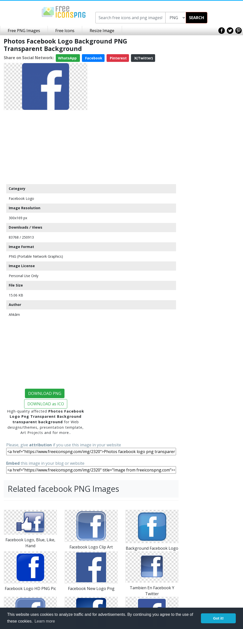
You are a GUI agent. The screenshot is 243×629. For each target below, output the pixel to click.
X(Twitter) (143, 58)
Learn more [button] (45, 621)
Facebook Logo (21, 198)
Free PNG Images (24, 30)
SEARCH (196, 17)
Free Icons (64, 30)
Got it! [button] (218, 618)
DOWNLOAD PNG (44, 393)
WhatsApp (68, 58)
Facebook (93, 58)
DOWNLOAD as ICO (45, 404)
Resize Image (102, 30)
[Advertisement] (45, 147)
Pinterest (118, 58)
